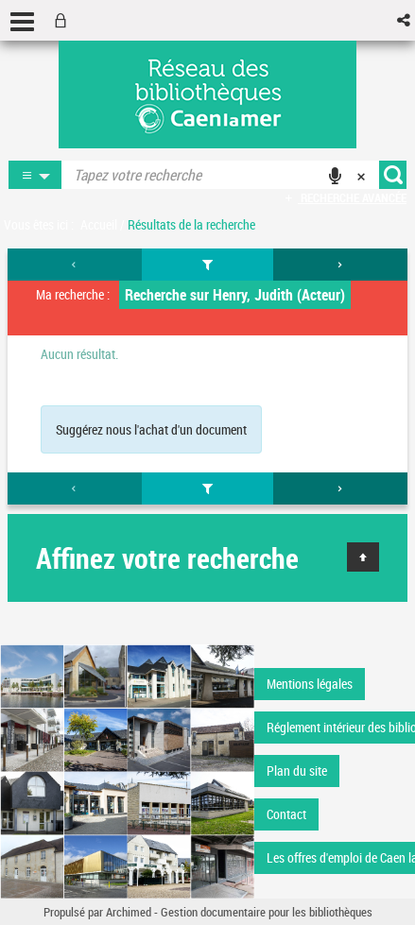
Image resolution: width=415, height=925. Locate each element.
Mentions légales (310, 684)
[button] (405, 20)
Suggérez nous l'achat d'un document (151, 429)
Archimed (128, 911)
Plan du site (297, 770)
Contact (286, 814)
